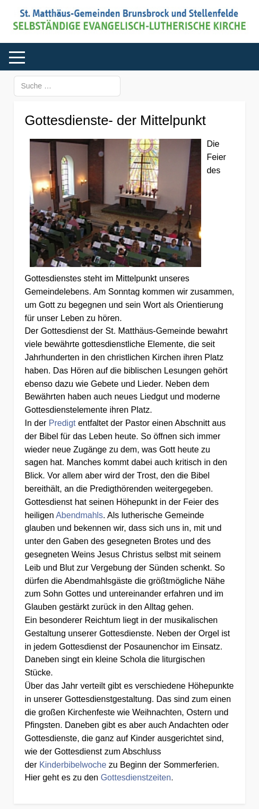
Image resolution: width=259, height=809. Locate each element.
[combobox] (67, 86)
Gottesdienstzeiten (136, 777)
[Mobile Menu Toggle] (17, 57)
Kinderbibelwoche (72, 764)
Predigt (62, 423)
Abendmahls (79, 515)
